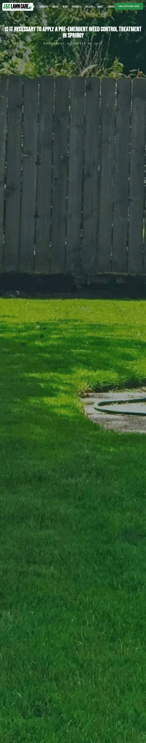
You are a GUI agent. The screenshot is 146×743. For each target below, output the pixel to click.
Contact (112, 6)
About (100, 6)
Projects (76, 6)
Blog (65, 6)
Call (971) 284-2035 (128, 6)
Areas (55, 6)
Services (43, 6)
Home (32, 6)
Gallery (89, 6)
